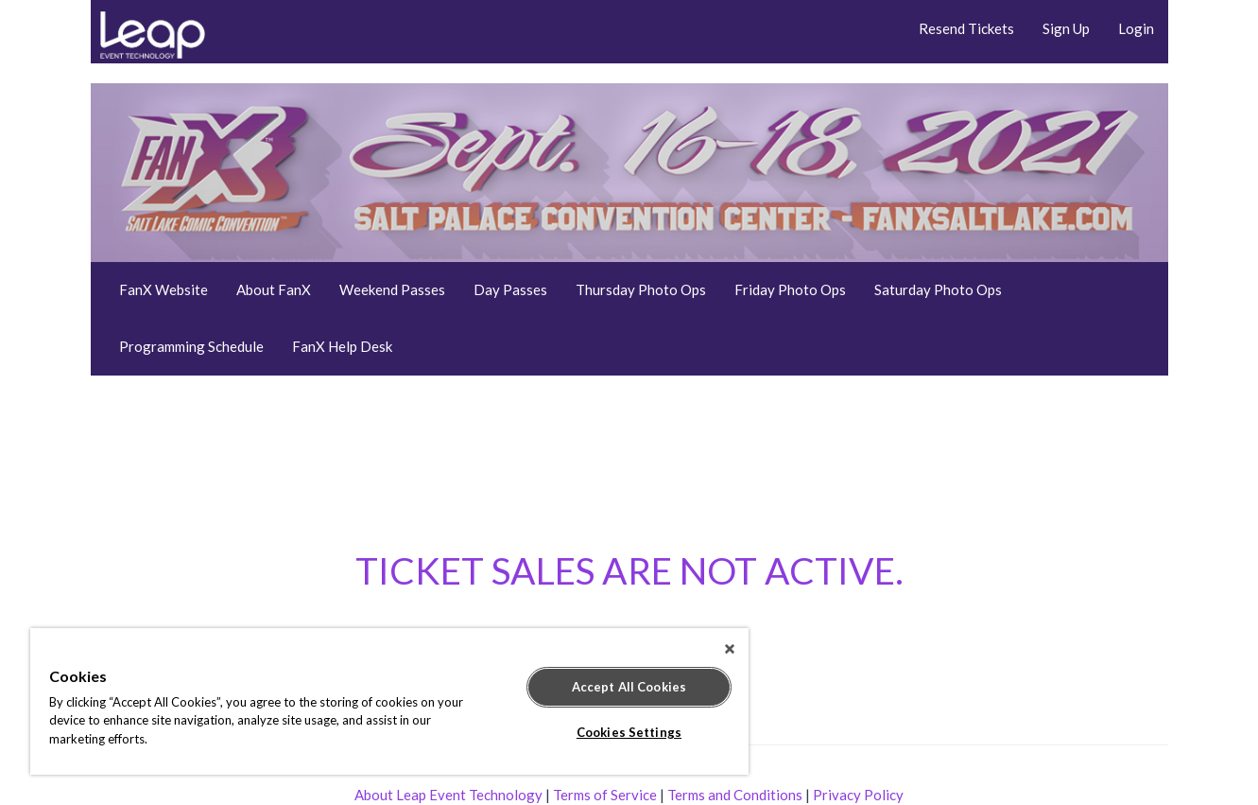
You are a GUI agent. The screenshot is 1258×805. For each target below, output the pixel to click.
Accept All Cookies (629, 686)
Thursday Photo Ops (641, 289)
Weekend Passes (392, 289)
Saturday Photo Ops (938, 289)
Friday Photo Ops (790, 289)
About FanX (273, 289)
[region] (389, 701)
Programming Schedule (191, 346)
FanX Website (163, 289)
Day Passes (510, 289)
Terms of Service (605, 794)
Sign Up (1066, 28)
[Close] (729, 649)
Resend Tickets (966, 28)
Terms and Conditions (734, 794)
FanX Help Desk (342, 346)
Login (1136, 28)
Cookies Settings (629, 732)
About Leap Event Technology (448, 794)
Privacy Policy (858, 794)
